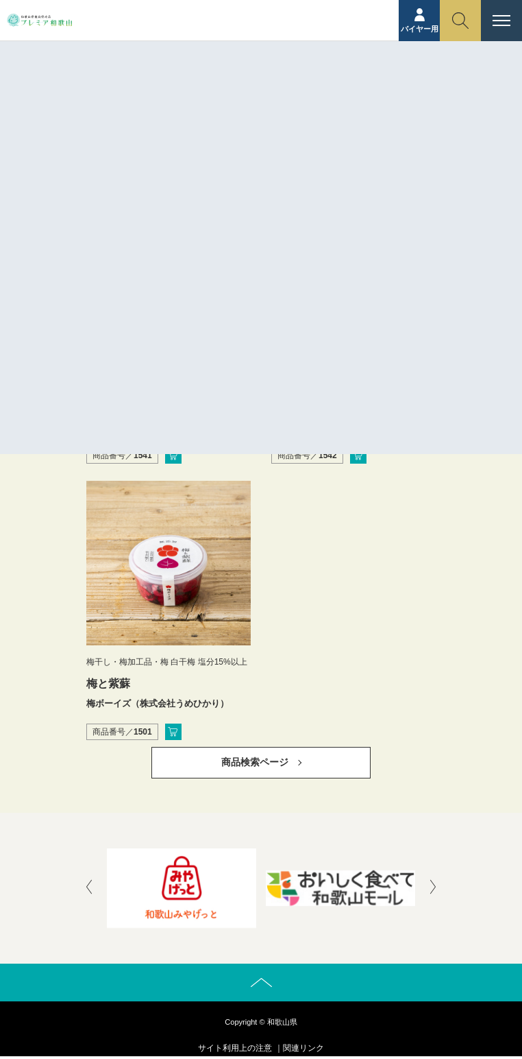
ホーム (233, 106)
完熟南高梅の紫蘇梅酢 (326, 407)
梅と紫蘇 (108, 683)
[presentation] (89, 888)
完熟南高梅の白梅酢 (135, 407)
